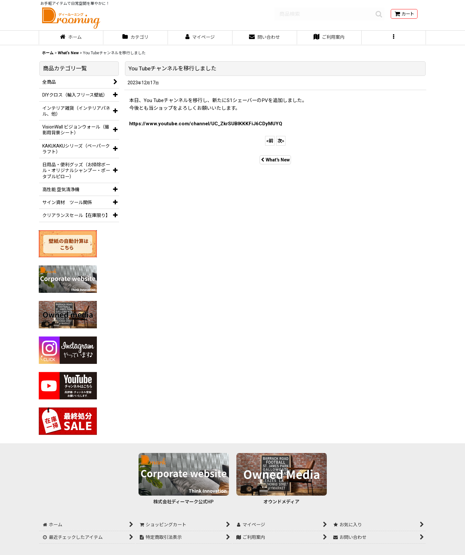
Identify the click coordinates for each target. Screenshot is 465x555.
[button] (394, 38)
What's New (275, 159)
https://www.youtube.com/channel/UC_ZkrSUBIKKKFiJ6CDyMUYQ (205, 124)
